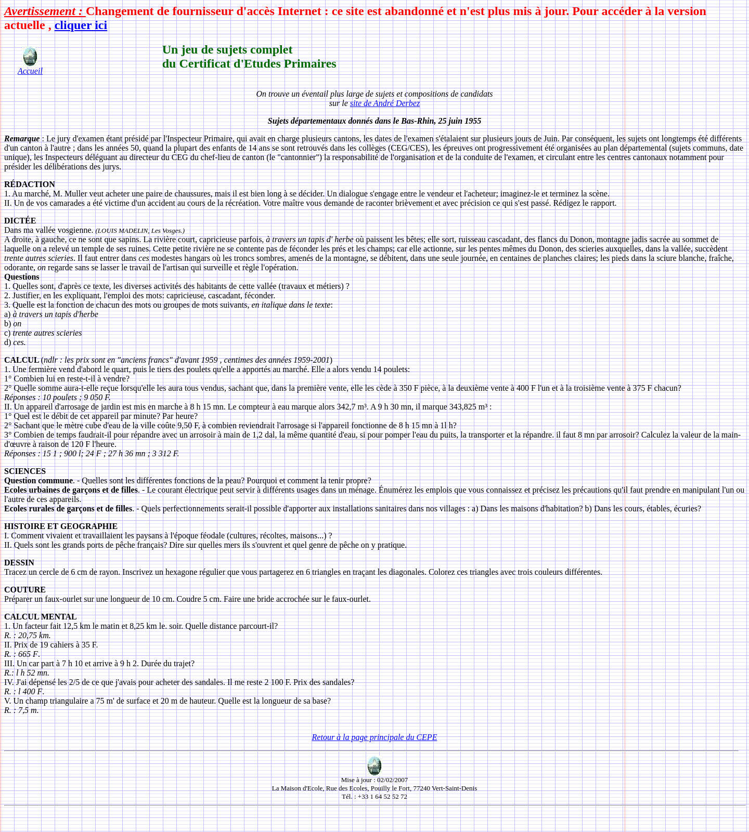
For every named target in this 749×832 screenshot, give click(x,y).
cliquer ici (81, 25)
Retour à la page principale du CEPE (374, 737)
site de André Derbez (385, 103)
